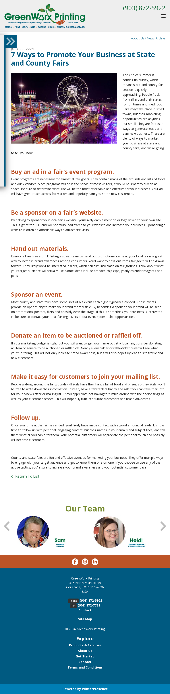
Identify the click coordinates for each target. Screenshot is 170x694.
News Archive (156, 38)
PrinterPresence (95, 689)
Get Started (85, 656)
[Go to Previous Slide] (7, 526)
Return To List (26, 476)
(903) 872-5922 (144, 8)
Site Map (85, 619)
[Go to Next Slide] (162, 526)
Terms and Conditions (85, 667)
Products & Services (85, 645)
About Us (137, 38)
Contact (85, 610)
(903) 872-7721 (89, 605)
